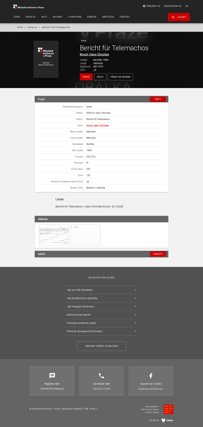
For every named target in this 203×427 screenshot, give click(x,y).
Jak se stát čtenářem (79, 289)
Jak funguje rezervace (80, 306)
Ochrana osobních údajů (81, 322)
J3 (87, 181)
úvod (20, 27)
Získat (86, 77)
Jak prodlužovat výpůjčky (82, 298)
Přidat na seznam (120, 77)
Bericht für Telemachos (56, 27)
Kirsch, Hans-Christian (94, 54)
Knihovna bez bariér (79, 314)
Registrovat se (172, 6)
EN (186, 6)
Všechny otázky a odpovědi (101, 346)
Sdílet (100, 77)
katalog (32, 27)
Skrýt (158, 99)
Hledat (179, 17)
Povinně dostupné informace (84, 331)
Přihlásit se (151, 6)
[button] (46, 59)
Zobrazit (158, 254)
